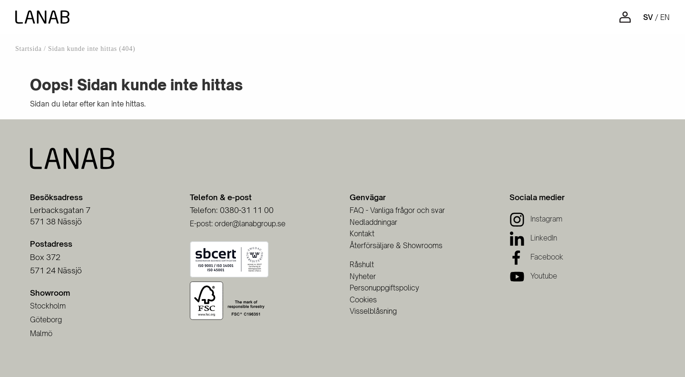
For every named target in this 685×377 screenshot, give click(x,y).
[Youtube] (533, 275)
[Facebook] (536, 256)
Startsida (28, 48)
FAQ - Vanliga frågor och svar (397, 210)
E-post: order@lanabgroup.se (237, 223)
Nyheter (363, 276)
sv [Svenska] (648, 17)
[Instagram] (535, 218)
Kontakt (362, 233)
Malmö (41, 333)
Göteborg (46, 319)
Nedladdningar (373, 222)
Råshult (362, 264)
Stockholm (48, 305)
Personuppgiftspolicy (384, 287)
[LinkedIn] (533, 237)
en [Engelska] (665, 17)
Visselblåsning (373, 311)
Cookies (363, 299)
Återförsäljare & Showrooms (396, 245)
